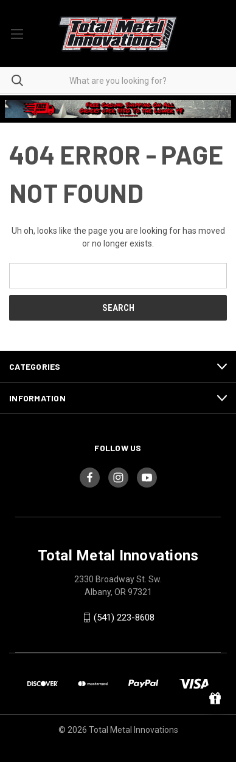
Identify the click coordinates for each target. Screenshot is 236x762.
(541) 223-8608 (124, 617)
